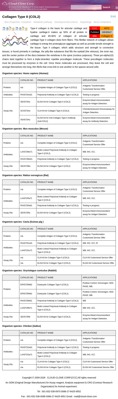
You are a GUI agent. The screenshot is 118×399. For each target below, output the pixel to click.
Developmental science (66, 22)
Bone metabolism (102, 22)
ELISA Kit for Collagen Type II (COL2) (53, 102)
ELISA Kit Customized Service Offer (98, 263)
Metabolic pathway (43, 22)
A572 (106, 28)
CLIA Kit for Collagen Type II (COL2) (53, 111)
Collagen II (106, 36)
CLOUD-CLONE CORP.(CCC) (62, 377)
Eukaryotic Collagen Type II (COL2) (52, 285)
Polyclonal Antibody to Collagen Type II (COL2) (58, 95)
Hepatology (85, 22)
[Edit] (113, 16)
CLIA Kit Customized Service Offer (98, 258)
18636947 (107, 32)
